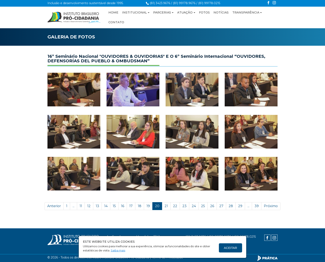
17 (131, 206)
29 (240, 206)
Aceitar (230, 248)
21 (166, 206)
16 (122, 206)
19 (148, 206)
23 (184, 206)
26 (212, 206)
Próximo (271, 206)
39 (257, 206)
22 (175, 206)
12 (89, 206)
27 (221, 206)
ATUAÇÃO (185, 12)
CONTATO (116, 22)
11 (81, 206)
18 (139, 206)
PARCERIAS (162, 12)
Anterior (54, 206)
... (73, 206)
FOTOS (204, 12)
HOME (113, 12)
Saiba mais (118, 250)
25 (203, 206)
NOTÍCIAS (221, 12)
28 (231, 206)
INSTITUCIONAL (134, 12)
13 (97, 206)
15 (114, 206)
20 (157, 206)
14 (106, 206)
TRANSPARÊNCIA (245, 12)
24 (194, 206)
